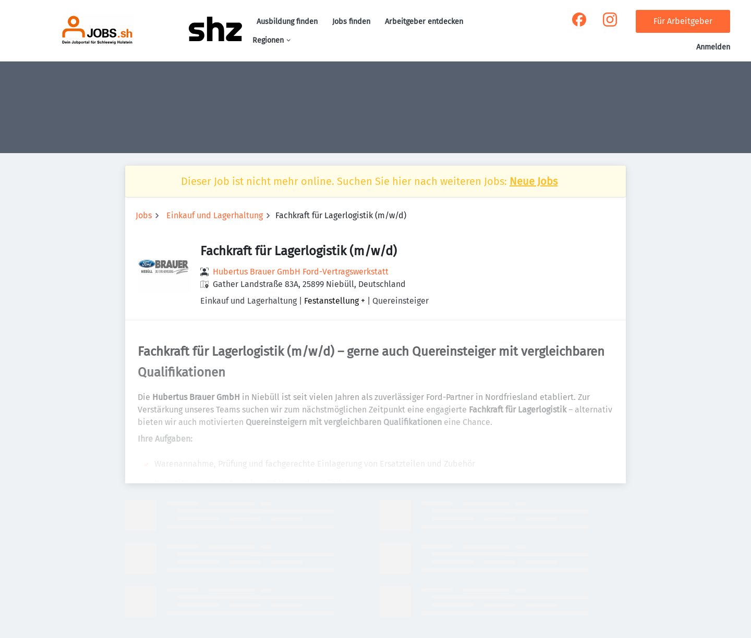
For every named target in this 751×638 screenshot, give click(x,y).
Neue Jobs (534, 181)
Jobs (144, 215)
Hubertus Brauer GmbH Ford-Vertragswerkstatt (301, 272)
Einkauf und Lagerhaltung (214, 215)
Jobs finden (351, 21)
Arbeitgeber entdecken (424, 21)
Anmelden (713, 47)
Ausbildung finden (287, 21)
